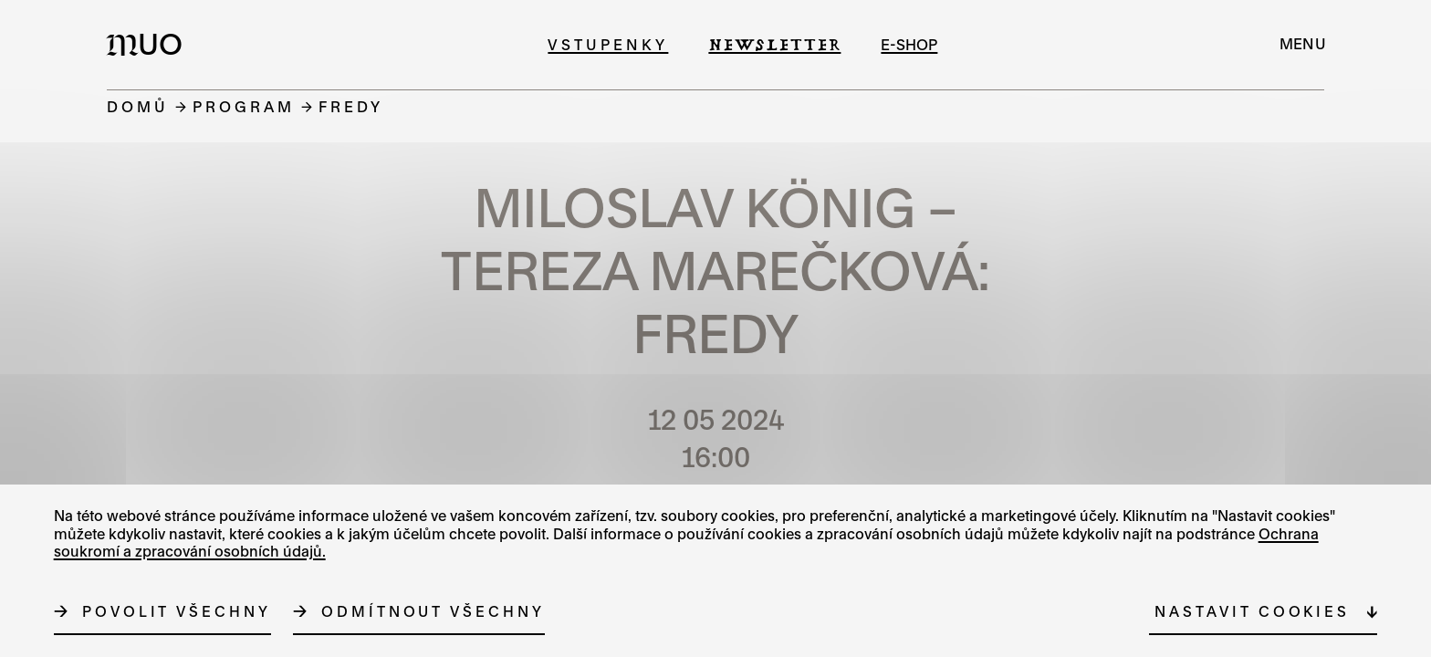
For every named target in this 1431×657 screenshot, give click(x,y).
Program (244, 106)
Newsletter (774, 44)
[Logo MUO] (149, 44)
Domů (138, 106)
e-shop (909, 44)
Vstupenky (608, 44)
